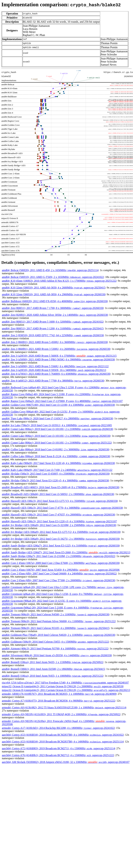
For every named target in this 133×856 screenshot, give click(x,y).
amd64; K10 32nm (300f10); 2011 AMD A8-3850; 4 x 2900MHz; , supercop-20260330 (53, 294)
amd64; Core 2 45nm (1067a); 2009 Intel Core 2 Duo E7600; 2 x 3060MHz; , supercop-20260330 (60, 563)
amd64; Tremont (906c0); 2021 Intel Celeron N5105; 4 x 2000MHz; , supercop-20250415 (55, 628)
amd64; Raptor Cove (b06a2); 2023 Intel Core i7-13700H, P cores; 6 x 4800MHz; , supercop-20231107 (62, 401)
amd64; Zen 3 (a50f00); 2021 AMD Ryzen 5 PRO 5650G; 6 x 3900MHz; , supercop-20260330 (58, 359)
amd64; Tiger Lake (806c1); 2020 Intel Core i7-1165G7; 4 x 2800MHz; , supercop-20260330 (57, 418)
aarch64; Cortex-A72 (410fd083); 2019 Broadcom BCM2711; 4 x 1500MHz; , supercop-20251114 (58, 748)
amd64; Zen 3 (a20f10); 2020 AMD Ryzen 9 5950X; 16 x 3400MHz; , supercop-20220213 (54, 370)
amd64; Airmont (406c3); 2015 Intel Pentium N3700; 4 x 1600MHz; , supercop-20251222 (55, 648)
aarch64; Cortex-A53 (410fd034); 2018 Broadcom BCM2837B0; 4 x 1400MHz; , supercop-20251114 (62, 741)
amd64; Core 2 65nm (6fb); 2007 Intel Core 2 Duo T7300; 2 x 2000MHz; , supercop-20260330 (58, 580)
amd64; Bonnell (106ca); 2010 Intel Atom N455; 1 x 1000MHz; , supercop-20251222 (52, 675)
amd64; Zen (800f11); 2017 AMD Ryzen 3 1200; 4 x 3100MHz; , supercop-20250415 (52, 328)
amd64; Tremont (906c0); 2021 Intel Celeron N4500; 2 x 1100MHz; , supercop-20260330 (55, 614)
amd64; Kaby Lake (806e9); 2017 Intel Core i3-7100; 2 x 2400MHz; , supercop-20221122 (57, 469)
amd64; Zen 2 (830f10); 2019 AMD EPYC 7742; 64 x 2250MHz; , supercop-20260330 (53, 335)
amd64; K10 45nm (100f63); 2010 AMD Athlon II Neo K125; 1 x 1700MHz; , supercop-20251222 (59, 280)
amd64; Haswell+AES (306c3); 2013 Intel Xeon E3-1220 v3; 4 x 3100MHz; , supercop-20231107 (59, 521)
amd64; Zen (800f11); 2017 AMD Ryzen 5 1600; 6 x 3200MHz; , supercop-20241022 (52, 321)
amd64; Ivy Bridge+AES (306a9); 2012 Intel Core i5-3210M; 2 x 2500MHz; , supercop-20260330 (59, 525)
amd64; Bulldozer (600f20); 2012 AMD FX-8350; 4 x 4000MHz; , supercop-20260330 (54, 301)
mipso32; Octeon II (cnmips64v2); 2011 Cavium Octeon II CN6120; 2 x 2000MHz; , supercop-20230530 (62, 686)
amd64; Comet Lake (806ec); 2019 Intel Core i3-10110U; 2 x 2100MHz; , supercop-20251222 (57, 442)
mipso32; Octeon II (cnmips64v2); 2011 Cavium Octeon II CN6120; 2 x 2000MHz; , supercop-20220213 (66, 690)
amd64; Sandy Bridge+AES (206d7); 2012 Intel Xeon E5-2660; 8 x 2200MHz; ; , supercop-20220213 (66, 552)
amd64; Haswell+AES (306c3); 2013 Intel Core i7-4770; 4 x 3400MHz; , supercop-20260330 (62, 507)
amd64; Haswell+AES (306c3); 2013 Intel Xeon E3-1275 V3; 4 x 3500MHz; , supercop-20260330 (60, 500)
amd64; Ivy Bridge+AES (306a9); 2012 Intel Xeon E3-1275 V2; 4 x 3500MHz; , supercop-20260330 (61, 532)
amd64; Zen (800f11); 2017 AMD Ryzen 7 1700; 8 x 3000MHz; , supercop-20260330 (52, 308)
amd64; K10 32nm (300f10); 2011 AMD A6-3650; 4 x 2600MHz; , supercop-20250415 (53, 287)
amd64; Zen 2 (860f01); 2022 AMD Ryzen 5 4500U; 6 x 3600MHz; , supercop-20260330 (54, 342)
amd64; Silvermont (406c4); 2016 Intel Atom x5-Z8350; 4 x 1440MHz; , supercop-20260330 (57, 655)
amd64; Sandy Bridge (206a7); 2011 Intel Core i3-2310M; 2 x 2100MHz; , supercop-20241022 (58, 556)
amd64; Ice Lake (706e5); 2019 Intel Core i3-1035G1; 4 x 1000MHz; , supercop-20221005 (57, 425)
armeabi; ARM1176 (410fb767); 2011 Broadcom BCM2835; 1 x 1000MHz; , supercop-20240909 (59, 693)
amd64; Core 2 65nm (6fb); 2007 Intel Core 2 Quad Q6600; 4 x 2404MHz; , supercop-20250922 (59, 573)
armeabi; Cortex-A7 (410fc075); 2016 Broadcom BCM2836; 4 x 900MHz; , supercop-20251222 (58, 700)
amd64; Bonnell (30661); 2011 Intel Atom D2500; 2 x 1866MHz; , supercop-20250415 (53, 669)
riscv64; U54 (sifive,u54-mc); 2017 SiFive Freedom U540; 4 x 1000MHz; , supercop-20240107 (65, 682)
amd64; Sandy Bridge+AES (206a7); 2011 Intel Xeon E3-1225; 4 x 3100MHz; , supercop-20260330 (60, 545)
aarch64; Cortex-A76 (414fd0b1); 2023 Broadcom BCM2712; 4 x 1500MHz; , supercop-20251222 (58, 755)
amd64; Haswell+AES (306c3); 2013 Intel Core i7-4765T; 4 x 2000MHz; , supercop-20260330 (58, 514)
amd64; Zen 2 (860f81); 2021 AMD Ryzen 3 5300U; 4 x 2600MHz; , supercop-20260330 (56, 348)
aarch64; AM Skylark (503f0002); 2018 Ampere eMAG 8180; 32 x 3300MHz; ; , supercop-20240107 (66, 762)
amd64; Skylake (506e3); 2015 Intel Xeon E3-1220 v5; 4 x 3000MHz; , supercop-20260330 (55, 480)
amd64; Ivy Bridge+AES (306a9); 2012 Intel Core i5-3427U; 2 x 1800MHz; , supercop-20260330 (60, 538)
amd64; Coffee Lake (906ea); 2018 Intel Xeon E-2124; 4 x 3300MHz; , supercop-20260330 (56, 456)
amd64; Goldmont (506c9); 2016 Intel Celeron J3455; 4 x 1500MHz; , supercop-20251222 (55, 641)
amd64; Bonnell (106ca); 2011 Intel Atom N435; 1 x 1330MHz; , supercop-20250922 (52, 662)
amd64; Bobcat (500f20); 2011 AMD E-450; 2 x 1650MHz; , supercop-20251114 (50, 270)
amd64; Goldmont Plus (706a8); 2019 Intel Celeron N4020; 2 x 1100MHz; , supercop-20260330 (58, 634)
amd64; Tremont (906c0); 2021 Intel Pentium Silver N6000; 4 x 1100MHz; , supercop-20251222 (58, 621)
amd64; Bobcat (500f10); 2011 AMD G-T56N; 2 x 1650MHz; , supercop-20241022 (53, 277)
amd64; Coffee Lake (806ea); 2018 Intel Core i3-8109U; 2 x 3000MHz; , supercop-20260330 (55, 449)
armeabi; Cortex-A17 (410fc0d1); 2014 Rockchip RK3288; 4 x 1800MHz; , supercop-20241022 (58, 727)
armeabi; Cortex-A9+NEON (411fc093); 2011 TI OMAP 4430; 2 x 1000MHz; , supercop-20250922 (61, 714)
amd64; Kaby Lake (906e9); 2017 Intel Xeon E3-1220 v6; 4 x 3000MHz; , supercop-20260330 (58, 463)
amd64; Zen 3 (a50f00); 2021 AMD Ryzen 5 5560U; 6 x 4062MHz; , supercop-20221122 (55, 366)
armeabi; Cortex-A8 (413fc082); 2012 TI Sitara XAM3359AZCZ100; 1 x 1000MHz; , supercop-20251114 (64, 707)
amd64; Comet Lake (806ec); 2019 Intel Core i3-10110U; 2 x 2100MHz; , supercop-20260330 (57, 429)
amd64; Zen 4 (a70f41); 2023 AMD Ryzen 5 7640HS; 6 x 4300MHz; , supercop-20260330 (56, 373)
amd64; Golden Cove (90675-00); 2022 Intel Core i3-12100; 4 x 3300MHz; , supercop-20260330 (58, 404)
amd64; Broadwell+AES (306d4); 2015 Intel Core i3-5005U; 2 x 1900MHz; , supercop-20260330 (58, 494)
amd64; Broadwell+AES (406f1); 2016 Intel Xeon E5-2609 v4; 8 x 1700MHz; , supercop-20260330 (60, 487)
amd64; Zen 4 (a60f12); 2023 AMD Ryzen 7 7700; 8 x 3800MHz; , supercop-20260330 (53, 380)
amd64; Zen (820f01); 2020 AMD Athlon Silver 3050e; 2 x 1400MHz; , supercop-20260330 (55, 314)
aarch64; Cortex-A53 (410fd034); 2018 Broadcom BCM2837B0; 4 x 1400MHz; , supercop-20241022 (63, 734)
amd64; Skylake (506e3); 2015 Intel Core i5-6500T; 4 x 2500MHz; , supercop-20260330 (55, 473)
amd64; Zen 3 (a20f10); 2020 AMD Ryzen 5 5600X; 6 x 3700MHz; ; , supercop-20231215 (59, 355)
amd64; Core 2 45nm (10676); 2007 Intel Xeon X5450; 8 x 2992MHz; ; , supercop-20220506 (61, 569)
